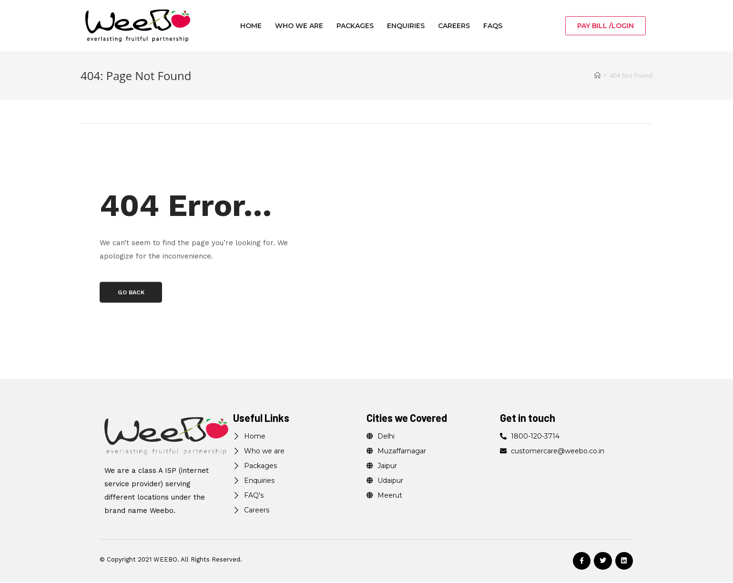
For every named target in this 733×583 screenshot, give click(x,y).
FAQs (492, 25)
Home (251, 25)
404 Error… (217, 201)
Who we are (299, 25)
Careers (454, 25)
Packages (355, 25)
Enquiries (406, 25)
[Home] (597, 75)
